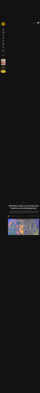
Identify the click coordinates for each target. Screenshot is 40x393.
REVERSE (3, 44)
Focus (23, 203)
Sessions (3, 41)
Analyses (3, 35)
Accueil (3, 29)
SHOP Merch (3, 47)
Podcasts (3, 38)
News (3, 32)
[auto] (33, 23)
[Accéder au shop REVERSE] (36, 23)
